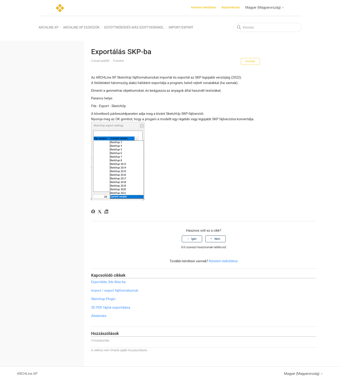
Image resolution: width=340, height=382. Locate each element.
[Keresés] (268, 27)
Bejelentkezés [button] (231, 7)
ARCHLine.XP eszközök (81, 27)
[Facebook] (94, 212)
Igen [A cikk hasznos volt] (193, 238)
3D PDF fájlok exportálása (110, 307)
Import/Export (181, 27)
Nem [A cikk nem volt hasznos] (217, 238)
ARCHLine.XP (48, 27)
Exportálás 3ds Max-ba (108, 282)
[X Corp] (100, 212)
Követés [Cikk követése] (250, 61)
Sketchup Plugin (103, 299)
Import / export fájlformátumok (114, 290)
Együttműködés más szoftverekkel (134, 27)
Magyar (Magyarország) (264, 7)
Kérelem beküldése (203, 7)
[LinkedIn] (107, 212)
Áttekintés (98, 316)
